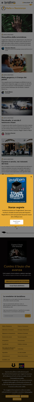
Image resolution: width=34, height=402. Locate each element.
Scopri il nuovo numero (17, 222)
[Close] (31, 176)
